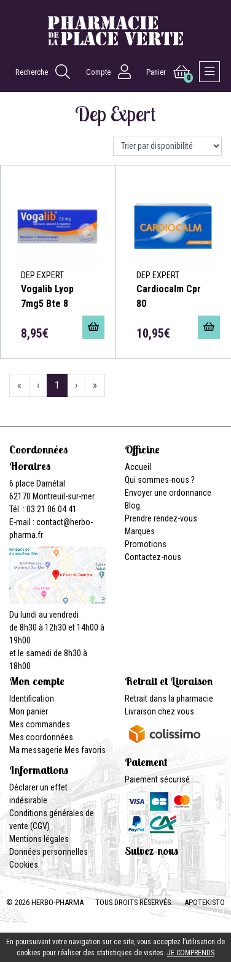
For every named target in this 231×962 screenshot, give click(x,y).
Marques (140, 531)
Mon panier (28, 711)
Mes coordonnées (41, 737)
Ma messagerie (36, 750)
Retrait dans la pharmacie (169, 698)
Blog (132, 505)
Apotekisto (204, 902)
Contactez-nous (153, 557)
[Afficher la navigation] (209, 71)
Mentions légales (39, 839)
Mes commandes (39, 724)
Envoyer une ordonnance (168, 493)
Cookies (23, 864)
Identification (31, 698)
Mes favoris (85, 750)
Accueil (138, 467)
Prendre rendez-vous (161, 518)
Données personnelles (48, 852)
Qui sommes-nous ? (160, 480)
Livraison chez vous (159, 711)
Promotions (145, 544)
